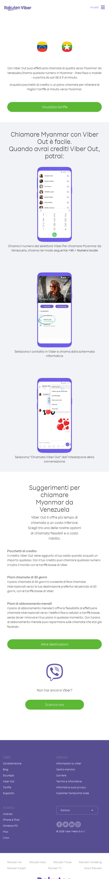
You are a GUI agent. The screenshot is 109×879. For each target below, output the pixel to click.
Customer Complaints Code (72, 793)
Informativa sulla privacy (71, 787)
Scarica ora (54, 704)
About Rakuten (93, 868)
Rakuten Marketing (90, 862)
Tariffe (7, 787)
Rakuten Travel (63, 862)
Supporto (8, 793)
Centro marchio (65, 769)
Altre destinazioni (54, 644)
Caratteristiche (12, 763)
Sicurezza (8, 775)
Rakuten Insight (16, 868)
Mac (5, 831)
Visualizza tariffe (54, 107)
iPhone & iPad (11, 819)
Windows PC (10, 825)
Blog (5, 769)
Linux (6, 837)
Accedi (94, 7)
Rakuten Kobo (37, 862)
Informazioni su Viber (68, 763)
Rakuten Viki (14, 862)
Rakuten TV (55, 868)
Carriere (61, 775)
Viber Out (8, 781)
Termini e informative (69, 781)
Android (7, 814)
